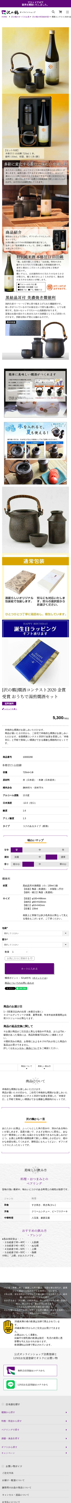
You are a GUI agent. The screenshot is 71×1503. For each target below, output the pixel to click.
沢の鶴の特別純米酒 (40, 17)
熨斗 (5, 939)
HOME (4, 17)
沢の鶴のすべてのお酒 (20, 17)
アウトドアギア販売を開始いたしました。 (35, 3)
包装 (5, 928)
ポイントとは (39, 978)
